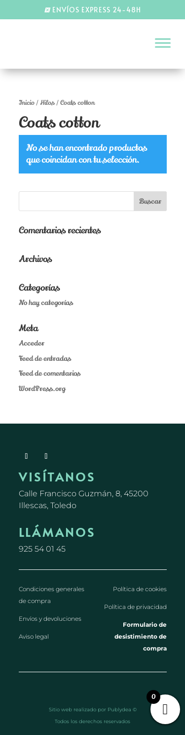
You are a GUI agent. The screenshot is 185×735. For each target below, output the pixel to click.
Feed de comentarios (49, 373)
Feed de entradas (45, 358)
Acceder (31, 343)
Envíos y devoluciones (50, 618)
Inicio (27, 102)
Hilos (47, 102)
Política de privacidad (135, 606)
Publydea (119, 709)
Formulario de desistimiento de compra (140, 636)
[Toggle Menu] (163, 42)
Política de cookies (140, 589)
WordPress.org (42, 388)
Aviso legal (34, 636)
